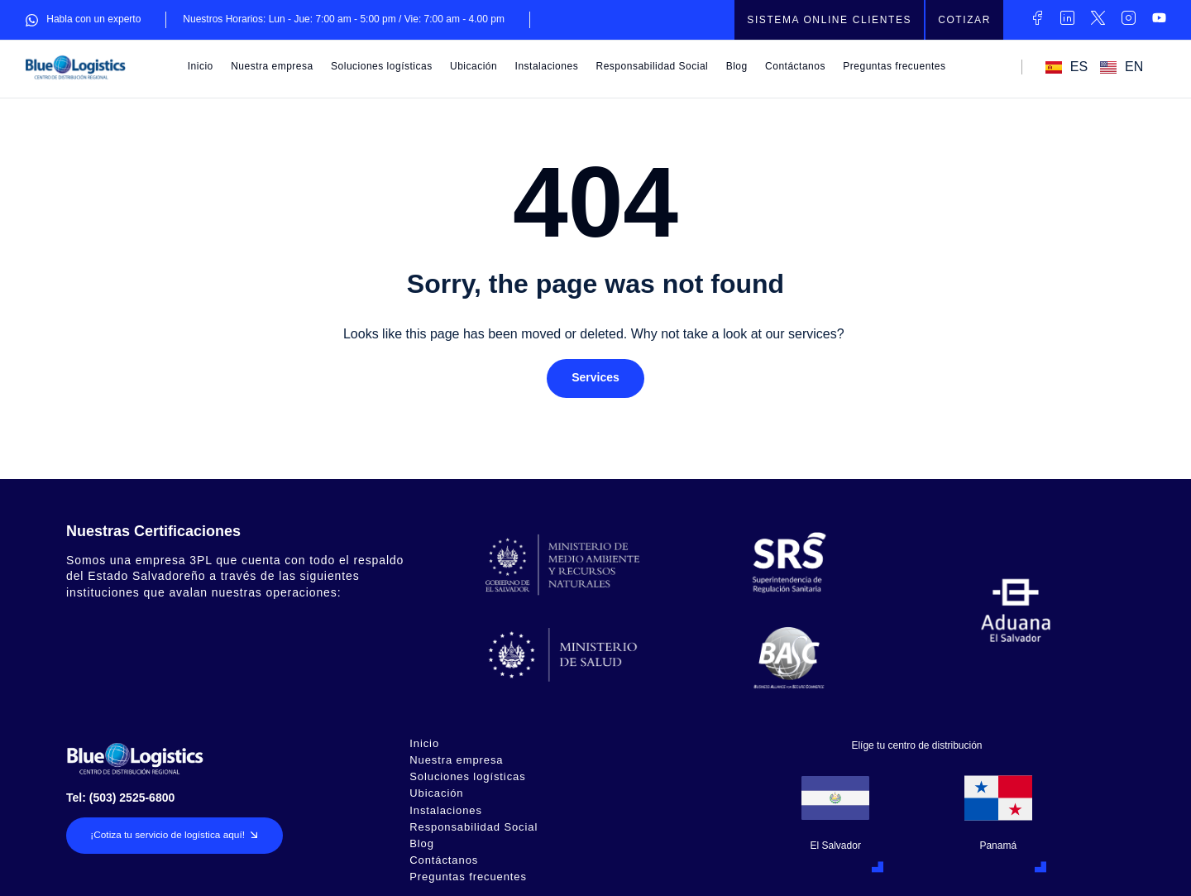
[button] (595, 379)
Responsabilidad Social (652, 66)
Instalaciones (547, 66)
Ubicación (473, 66)
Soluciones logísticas (382, 66)
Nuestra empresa (272, 66)
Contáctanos (795, 66)
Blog (737, 66)
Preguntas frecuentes (894, 66)
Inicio (200, 66)
